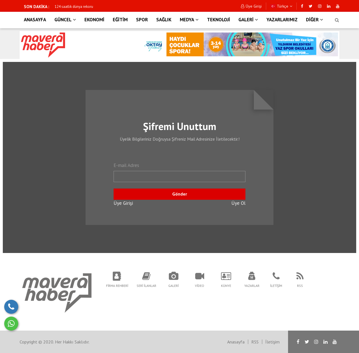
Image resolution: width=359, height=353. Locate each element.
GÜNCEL (65, 20)
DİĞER (314, 20)
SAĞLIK (163, 20)
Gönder (179, 194)
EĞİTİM (120, 20)
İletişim (272, 342)
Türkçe (281, 6)
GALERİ (248, 20)
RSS (255, 342)
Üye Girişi (251, 6)
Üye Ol (238, 203)
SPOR (142, 20)
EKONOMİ (94, 20)
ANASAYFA (35, 20)
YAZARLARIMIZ (282, 20)
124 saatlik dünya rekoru (74, 6)
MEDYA (189, 20)
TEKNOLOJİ (218, 20)
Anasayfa (236, 342)
